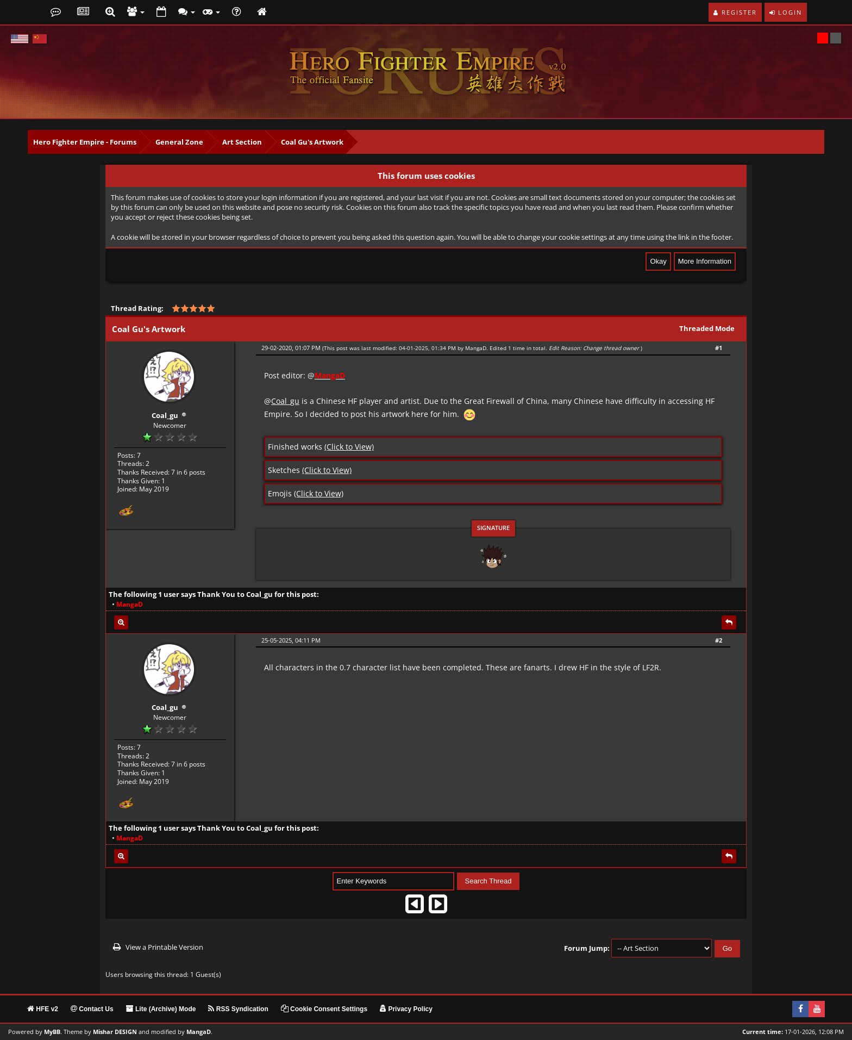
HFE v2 (42, 1007)
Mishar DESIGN (115, 1030)
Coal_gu (165, 413)
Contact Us (92, 1007)
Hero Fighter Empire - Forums (84, 142)
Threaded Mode (707, 328)
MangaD (475, 348)
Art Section (242, 142)
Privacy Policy (406, 1007)
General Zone (179, 142)
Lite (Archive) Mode (161, 1007)
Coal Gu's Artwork (312, 142)
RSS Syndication (238, 1007)
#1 (718, 348)
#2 (718, 640)
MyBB (52, 1030)
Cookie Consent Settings (324, 1007)
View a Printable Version (164, 945)
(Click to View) (349, 446)
